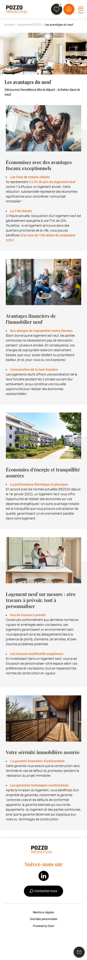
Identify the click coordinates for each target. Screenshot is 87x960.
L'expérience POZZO (29, 24)
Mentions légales (43, 912)
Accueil (9, 24)
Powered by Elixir (43, 926)
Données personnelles (43, 919)
